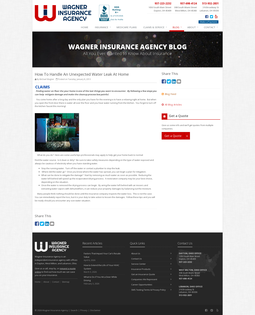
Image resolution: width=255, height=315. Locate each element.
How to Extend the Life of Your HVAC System (104, 268)
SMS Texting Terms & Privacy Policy (151, 289)
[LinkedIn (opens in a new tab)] (47, 223)
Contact (211, 27)
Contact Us (151, 258)
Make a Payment (208, 21)
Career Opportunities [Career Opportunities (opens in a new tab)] (151, 284)
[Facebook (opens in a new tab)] (206, 16)
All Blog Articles (172, 104)
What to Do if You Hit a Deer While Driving (104, 280)
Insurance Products (151, 269)
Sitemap (65, 281)
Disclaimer (95, 310)
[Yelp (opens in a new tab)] (216, 16)
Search (74, 310)
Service (155, 27)
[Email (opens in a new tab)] (52, 223)
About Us (151, 253)
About (193, 27)
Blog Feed (169, 94)
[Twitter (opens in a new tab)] (211, 16)
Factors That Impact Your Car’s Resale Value (104, 257)
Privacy (83, 310)
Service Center (151, 263)
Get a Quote (172, 136)
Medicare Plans (126, 27)
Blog (177, 27)
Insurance (103, 27)
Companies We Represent (151, 279)
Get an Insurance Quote (151, 274)
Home (84, 27)
